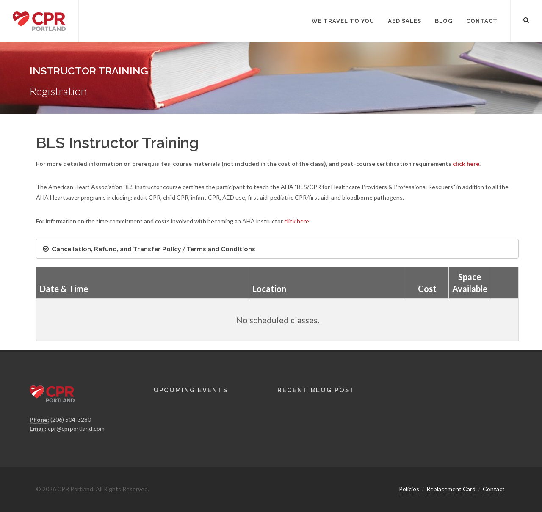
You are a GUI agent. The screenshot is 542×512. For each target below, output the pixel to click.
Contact (494, 489)
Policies (409, 489)
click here (466, 163)
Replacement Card (451, 489)
